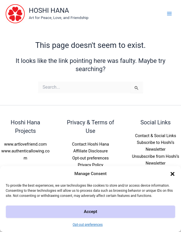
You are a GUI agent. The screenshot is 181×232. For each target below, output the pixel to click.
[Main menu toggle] (169, 14)
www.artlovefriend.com (25, 144)
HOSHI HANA (49, 10)
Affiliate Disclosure (90, 151)
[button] (172, 174)
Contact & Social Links (155, 135)
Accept (90, 211)
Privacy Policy (90, 164)
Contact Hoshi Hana (90, 144)
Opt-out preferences (88, 225)
